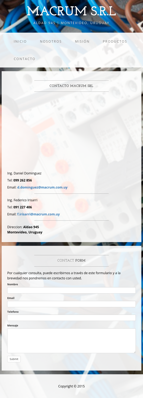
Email (11, 298)
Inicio (20, 41)
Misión (82, 41)
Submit (14, 359)
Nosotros (51, 41)
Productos (115, 41)
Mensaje (12, 325)
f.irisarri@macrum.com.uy (38, 214)
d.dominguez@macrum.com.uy (42, 187)
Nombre (12, 284)
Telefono (13, 311)
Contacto (25, 59)
